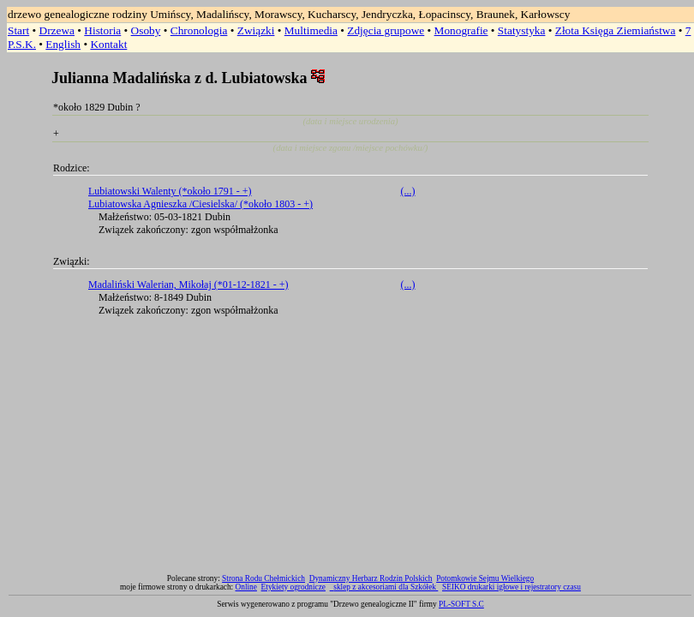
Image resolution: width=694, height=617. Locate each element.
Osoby (146, 30)
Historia (102, 30)
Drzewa (57, 30)
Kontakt (108, 44)
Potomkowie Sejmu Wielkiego (485, 578)
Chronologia (199, 30)
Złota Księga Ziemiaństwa (615, 30)
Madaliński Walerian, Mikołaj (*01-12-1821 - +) (188, 285)
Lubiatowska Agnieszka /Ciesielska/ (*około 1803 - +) (200, 204)
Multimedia (311, 30)
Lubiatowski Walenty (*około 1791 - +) (170, 191)
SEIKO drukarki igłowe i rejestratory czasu (511, 587)
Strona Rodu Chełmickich (263, 578)
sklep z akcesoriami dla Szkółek (385, 587)
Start (18, 30)
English (63, 44)
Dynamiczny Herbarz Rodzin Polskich (371, 578)
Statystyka (522, 30)
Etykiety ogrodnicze (293, 587)
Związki (256, 30)
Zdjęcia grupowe (385, 30)
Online (246, 587)
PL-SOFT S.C (461, 604)
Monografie (461, 30)
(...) (408, 191)
